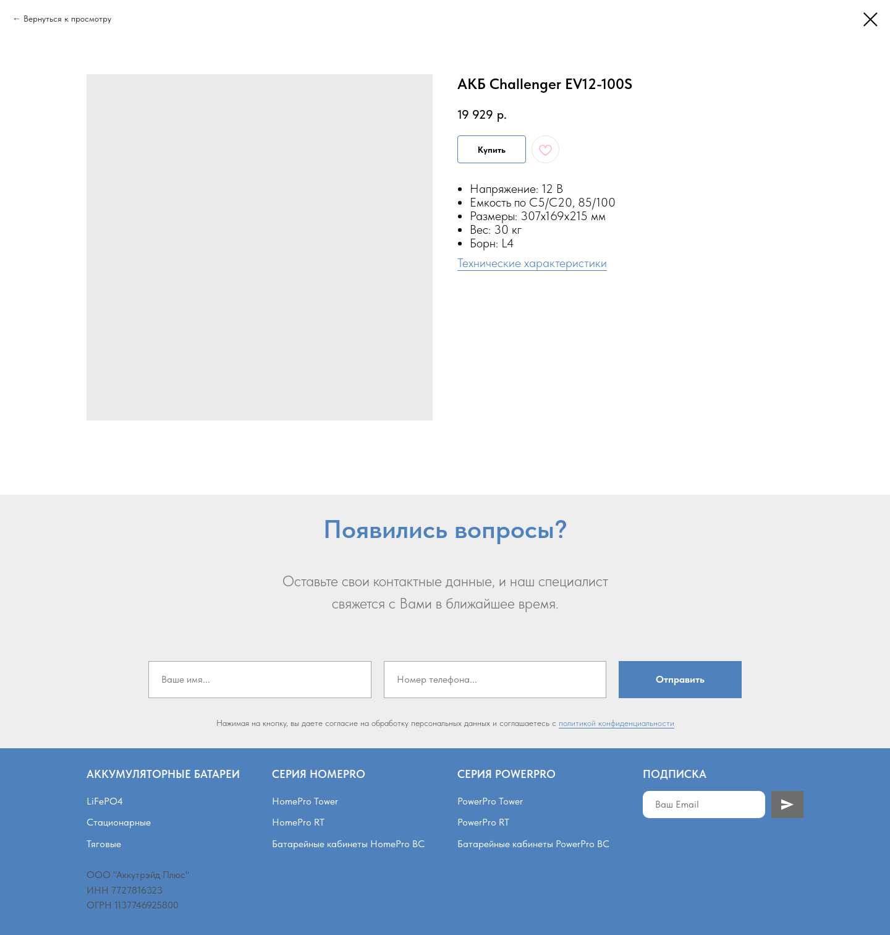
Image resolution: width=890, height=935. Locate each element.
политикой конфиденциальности (616, 723)
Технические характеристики (532, 262)
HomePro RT (298, 822)
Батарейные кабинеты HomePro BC (348, 844)
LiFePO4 (105, 801)
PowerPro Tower (490, 801)
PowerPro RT (483, 822)
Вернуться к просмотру (67, 18)
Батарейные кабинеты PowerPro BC (533, 844)
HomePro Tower (305, 801)
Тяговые (104, 844)
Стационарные (119, 822)
